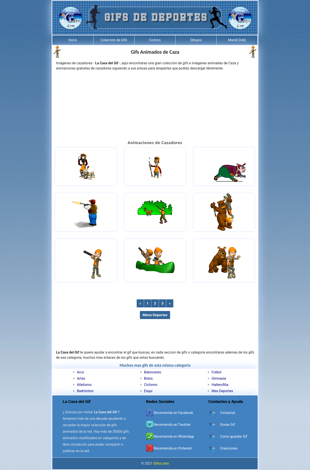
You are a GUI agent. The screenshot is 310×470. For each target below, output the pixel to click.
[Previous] (140, 303)
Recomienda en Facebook (173, 413)
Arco (80, 372)
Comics (155, 40)
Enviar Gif (227, 425)
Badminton (85, 391)
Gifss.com (161, 463)
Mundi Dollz (237, 40)
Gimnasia (219, 378)
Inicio (73, 40)
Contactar (227, 413)
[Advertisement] (155, 105)
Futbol (216, 372)
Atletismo (84, 385)
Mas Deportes (222, 391)
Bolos (148, 378)
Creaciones (228, 448)
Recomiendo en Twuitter (172, 425)
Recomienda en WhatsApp (173, 436)
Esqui (148, 391)
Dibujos (196, 40)
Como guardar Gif (233, 436)
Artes (81, 378)
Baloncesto (152, 372)
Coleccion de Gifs (113, 40)
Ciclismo (150, 385)
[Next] (169, 303)
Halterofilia (220, 385)
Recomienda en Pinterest (172, 448)
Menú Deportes (155, 315)
